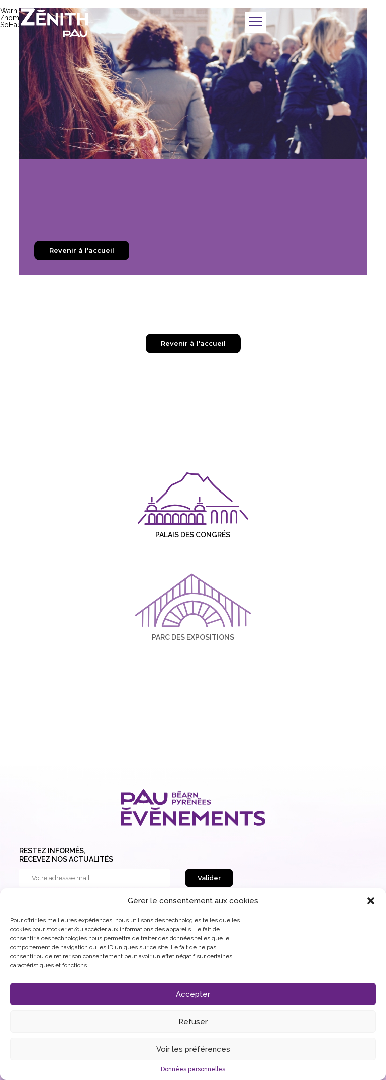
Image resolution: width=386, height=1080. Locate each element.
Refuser (193, 1021)
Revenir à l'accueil (81, 250)
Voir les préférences (193, 1049)
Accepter (193, 994)
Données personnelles (193, 1069)
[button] (371, 901)
